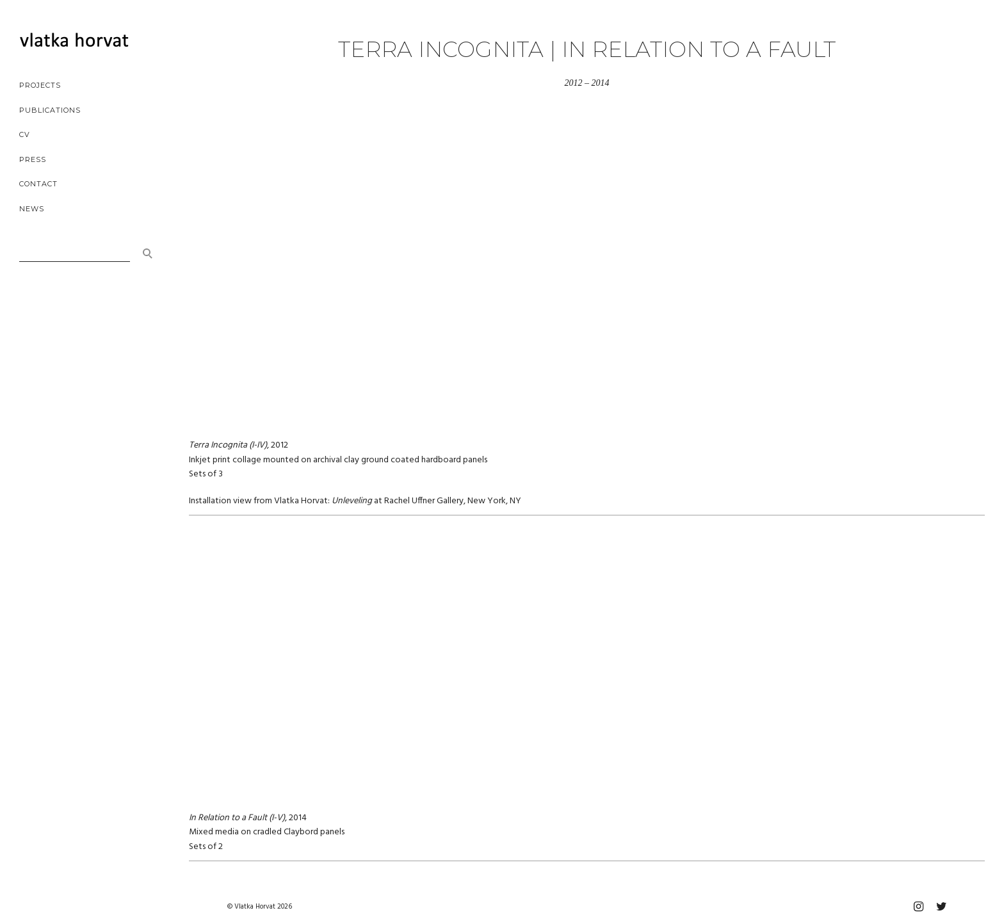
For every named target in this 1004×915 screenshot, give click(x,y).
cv (24, 134)
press (32, 159)
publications (50, 110)
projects (40, 85)
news (31, 208)
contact (38, 183)
